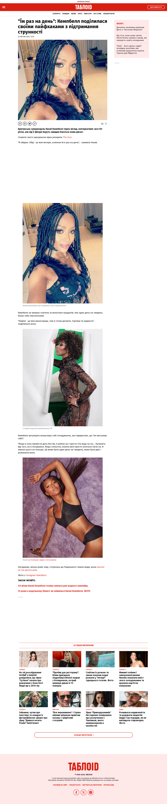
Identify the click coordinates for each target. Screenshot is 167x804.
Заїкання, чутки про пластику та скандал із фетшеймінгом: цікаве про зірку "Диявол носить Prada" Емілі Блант (33, 717)
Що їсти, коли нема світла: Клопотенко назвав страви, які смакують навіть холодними (132, 37)
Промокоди (108, 785)
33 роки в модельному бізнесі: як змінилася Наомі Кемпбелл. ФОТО (54, 591)
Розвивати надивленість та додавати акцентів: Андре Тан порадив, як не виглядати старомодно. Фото (132, 717)
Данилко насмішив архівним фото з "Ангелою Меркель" (130, 28)
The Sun (67, 137)
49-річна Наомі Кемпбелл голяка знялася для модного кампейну (53, 585)
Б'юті (80, 14)
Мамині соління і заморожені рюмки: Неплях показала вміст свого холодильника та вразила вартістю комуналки (131, 679)
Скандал (65, 14)
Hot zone (97, 14)
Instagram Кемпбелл (36, 575)
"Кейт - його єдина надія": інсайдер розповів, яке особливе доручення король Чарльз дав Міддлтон (130, 49)
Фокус (120, 23)
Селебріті (56, 14)
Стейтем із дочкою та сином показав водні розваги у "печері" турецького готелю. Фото (100, 676)
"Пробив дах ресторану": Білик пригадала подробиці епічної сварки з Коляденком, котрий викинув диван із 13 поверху (66, 679)
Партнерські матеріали (92, 785)
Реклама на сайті (60, 785)
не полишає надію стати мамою (42, 560)
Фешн (73, 14)
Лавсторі (88, 14)
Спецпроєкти (108, 14)
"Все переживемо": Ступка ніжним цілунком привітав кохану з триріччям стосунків (67, 716)
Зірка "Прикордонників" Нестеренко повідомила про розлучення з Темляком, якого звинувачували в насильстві (98, 719)
